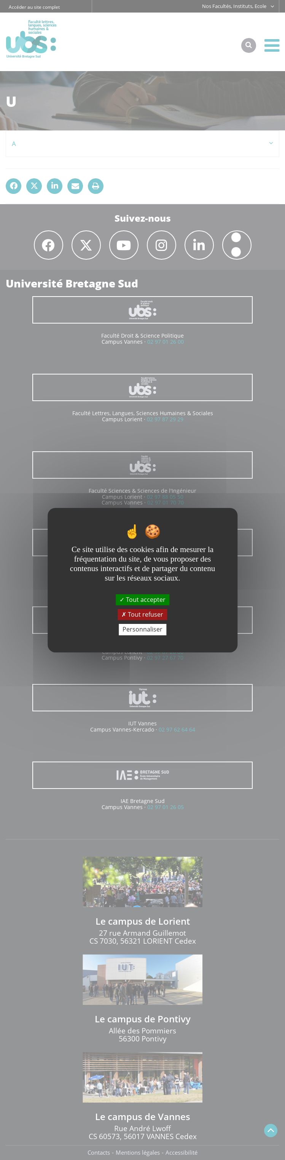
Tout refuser (142, 614)
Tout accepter (142, 599)
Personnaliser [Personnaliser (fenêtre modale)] (142, 629)
